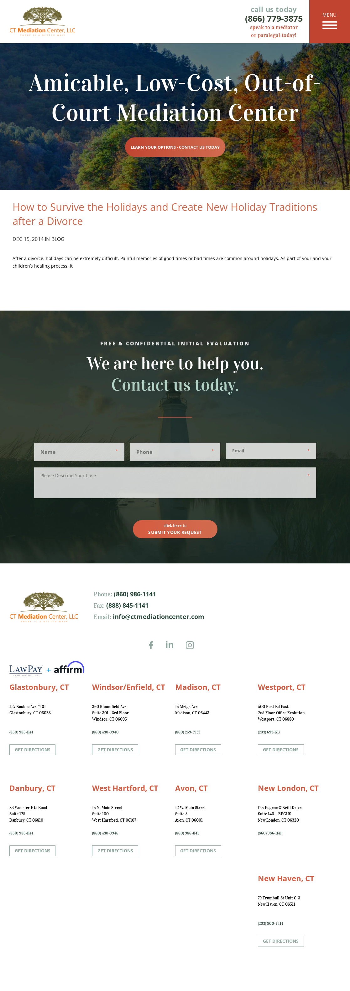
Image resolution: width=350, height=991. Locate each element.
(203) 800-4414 (270, 923)
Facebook (153, 649)
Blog (58, 239)
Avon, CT (191, 788)
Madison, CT (198, 687)
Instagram (191, 649)
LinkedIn (172, 649)
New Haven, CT (286, 878)
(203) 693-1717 (269, 732)
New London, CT (288, 788)
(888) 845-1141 (127, 605)
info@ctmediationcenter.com (157, 616)
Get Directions (32, 750)
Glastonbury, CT (39, 687)
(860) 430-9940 (105, 732)
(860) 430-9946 (105, 833)
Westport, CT (282, 687)
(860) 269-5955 (187, 732)
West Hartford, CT (125, 788)
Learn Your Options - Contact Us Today (175, 147)
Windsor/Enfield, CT (128, 687)
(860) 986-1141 (134, 594)
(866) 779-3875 (274, 18)
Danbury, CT (32, 788)
